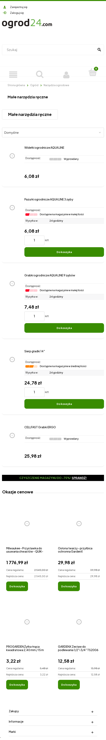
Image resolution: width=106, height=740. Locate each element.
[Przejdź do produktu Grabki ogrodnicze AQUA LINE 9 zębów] (12, 303)
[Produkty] (13, 74)
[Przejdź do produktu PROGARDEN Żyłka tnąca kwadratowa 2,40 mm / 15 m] (27, 626)
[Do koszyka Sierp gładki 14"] (64, 404)
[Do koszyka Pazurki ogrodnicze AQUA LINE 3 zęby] (64, 252)
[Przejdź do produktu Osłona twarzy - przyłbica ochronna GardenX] (79, 528)
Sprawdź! (79, 478)
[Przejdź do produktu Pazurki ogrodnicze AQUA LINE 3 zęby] (12, 227)
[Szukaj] (99, 50)
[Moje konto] (66, 74)
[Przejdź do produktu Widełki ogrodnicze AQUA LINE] (12, 163)
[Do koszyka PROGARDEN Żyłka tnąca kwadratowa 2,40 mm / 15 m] (17, 684)
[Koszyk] (93, 72)
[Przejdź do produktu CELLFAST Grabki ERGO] (12, 442)
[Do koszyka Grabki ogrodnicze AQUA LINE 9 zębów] (64, 328)
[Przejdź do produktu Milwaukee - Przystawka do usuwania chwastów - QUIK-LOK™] (27, 528)
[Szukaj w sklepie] (49, 50)
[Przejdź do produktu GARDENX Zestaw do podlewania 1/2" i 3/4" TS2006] (79, 626)
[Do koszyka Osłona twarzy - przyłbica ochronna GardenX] (69, 586)
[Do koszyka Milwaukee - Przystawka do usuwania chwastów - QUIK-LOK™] (17, 586)
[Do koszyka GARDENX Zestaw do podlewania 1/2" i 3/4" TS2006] (69, 684)
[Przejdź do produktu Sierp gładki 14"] (12, 379)
